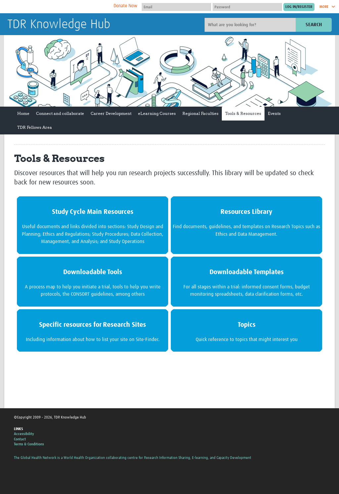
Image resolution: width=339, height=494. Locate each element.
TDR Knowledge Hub (58, 24)
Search (314, 24)
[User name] (176, 7)
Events (274, 113)
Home (23, 113)
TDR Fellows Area (34, 127)
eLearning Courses (157, 113)
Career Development (111, 113)
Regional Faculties (200, 113)
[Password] (247, 7)
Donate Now (125, 6)
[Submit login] (299, 7)
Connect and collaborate (60, 113)
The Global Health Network (56, 7)
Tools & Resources (243, 113)
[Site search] (251, 25)
